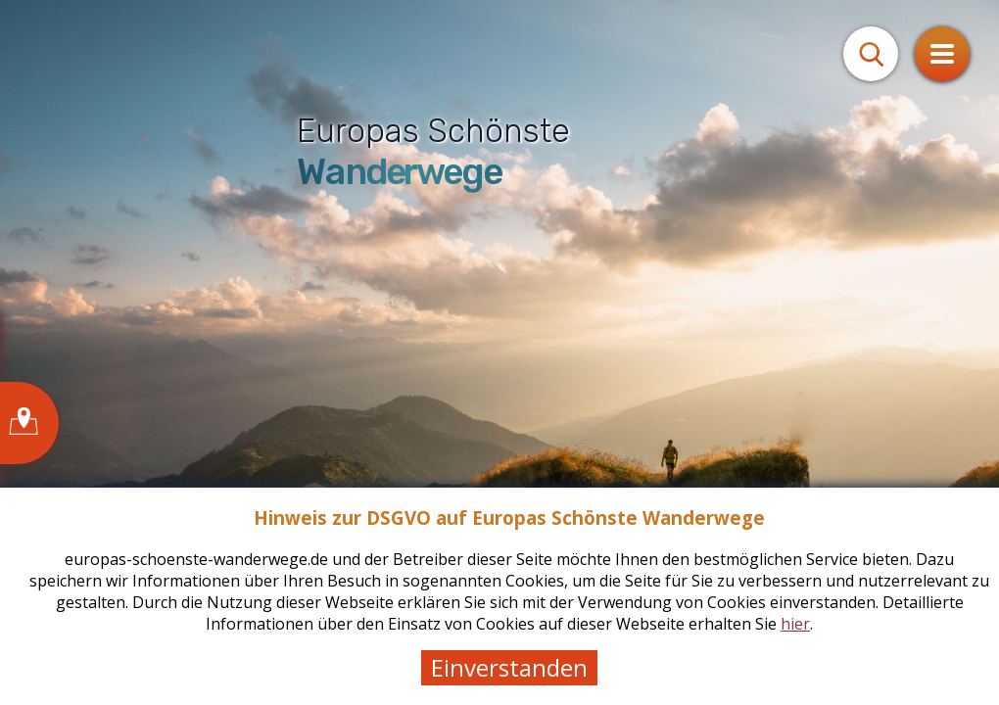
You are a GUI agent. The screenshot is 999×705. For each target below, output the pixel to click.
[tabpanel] (499, 352)
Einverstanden (509, 667)
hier (795, 623)
